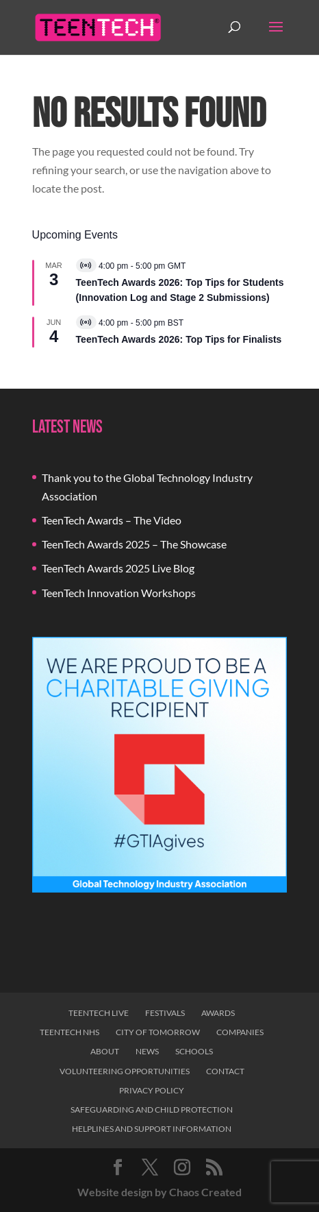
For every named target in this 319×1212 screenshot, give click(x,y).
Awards (218, 1013)
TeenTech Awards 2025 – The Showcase (134, 543)
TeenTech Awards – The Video (111, 519)
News (147, 1051)
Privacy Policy (151, 1090)
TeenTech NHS (69, 1032)
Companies (240, 1032)
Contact (225, 1071)
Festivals (165, 1013)
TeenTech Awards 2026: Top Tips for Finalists (179, 339)
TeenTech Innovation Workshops (119, 592)
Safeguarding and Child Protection (152, 1109)
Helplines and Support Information (151, 1129)
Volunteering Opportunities (125, 1071)
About (104, 1051)
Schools (194, 1051)
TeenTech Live (98, 1013)
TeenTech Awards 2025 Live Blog (118, 567)
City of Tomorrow (158, 1032)
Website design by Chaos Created (159, 1191)
